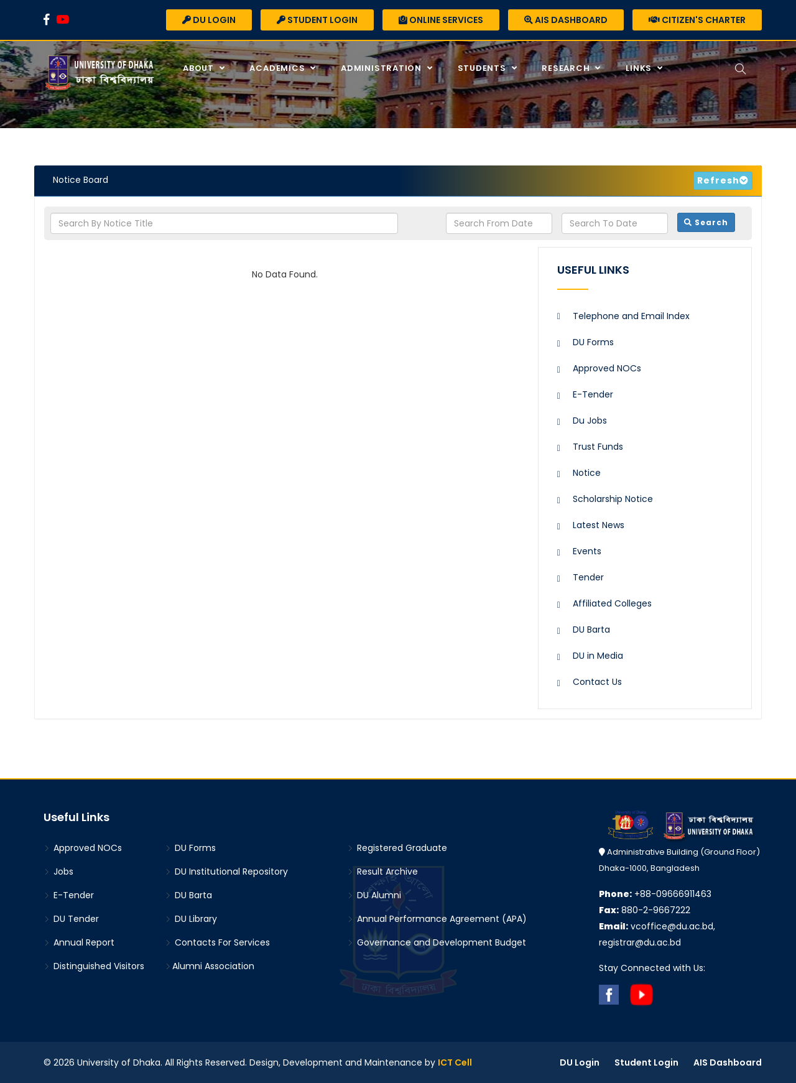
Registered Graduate (397, 848)
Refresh (718, 180)
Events (587, 551)
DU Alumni (374, 895)
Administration (382, 68)
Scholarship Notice (613, 499)
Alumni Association (209, 966)
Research (567, 68)
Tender (588, 577)
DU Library (191, 919)
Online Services (441, 20)
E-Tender (593, 394)
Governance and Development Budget (436, 942)
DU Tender (71, 919)
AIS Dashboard (566, 20)
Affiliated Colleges (612, 603)
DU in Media (598, 655)
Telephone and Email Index (631, 316)
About (199, 68)
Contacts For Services (217, 942)
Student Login (317, 20)
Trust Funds (598, 446)
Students (483, 68)
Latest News (598, 525)
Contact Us (597, 682)
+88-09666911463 (655, 894)
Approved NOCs (607, 368)
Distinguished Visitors (94, 966)
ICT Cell (455, 1062)
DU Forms (593, 342)
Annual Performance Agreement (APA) (437, 919)
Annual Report (79, 942)
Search (706, 222)
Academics (278, 68)
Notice (587, 473)
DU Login (209, 20)
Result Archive (382, 871)
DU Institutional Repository (226, 871)
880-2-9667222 (644, 910)
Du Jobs (590, 420)
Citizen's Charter (697, 20)
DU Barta (591, 629)
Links (640, 68)
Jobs (58, 871)
